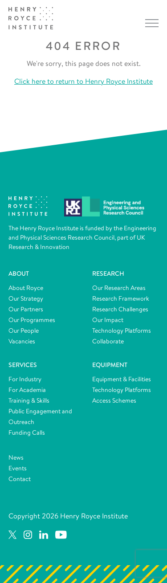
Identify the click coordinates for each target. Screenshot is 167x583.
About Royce (25, 288)
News (16, 457)
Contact (19, 479)
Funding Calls (26, 432)
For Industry (24, 379)
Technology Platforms (121, 330)
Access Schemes (114, 400)
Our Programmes (31, 320)
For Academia (27, 390)
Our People (23, 330)
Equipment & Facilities (121, 379)
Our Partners (25, 309)
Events (17, 468)
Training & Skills (28, 400)
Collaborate (108, 341)
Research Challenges (120, 309)
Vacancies (21, 341)
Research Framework (120, 298)
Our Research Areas (119, 288)
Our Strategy (25, 298)
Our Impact (107, 320)
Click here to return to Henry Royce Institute (83, 81)
